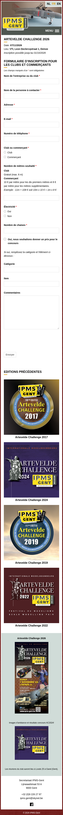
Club (9, 152)
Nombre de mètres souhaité (20, 166)
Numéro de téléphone (16, 133)
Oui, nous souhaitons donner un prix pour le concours (32, 241)
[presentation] (29, 341)
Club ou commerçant (16, 147)
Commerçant (14, 157)
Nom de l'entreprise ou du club (22, 76)
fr (53, 3)
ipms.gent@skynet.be (31, 798)
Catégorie (9, 264)
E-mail (8, 119)
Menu (52, 30)
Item (6, 278)
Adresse (9, 104)
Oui (9, 211)
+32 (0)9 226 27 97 (31, 794)
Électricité (10, 206)
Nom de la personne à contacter (22, 90)
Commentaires (12, 292)
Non (9, 216)
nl (48, 3)
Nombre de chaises (15, 225)
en (59, 3)
